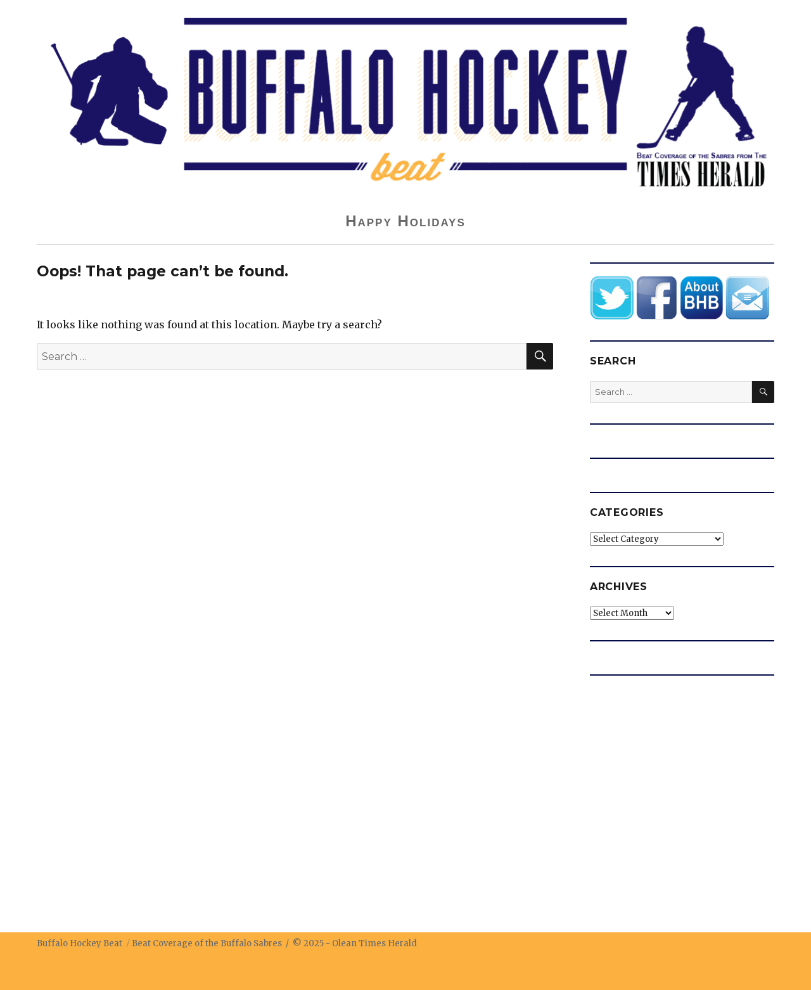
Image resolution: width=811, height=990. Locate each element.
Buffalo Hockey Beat (79, 943)
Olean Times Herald (374, 943)
